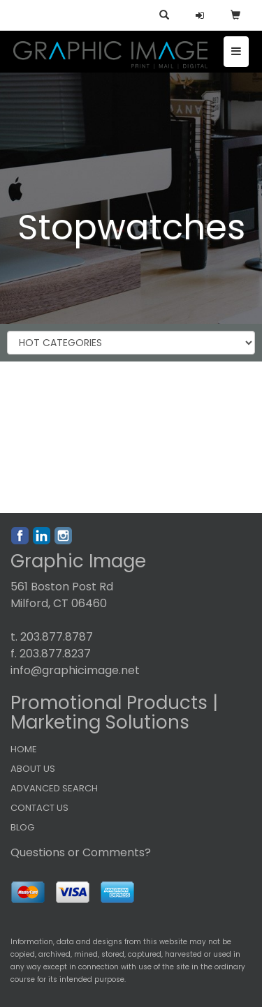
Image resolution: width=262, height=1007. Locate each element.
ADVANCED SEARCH (54, 788)
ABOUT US (32, 768)
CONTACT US (39, 807)
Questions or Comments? (80, 852)
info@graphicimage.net (75, 670)
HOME (23, 749)
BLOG (22, 827)
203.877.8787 (56, 637)
